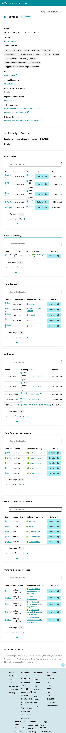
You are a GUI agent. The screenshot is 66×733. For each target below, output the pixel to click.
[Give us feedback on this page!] (63, 665)
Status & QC (26, 695)
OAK (48, 692)
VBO (35, 696)
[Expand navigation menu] (63, 3)
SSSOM (49, 689)
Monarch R (26, 692)
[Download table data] (17, 223)
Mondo (37, 676)
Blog (30, 728)
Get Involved (33, 725)
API (23, 685)
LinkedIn (32, 732)
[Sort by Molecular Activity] (43, 448)
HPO (35, 686)
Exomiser (50, 679)
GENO (36, 700)
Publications (13, 689)
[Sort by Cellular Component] (44, 517)
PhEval (49, 682)
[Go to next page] (24, 219)
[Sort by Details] (44, 172)
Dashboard (25, 679)
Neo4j (24, 689)
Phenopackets (52, 706)
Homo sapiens (10, 41)
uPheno (37, 683)
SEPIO (36, 703)
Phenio (36, 689)
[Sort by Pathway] (40, 251)
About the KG (26, 715)
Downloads (25, 682)
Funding (12, 693)
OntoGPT (50, 699)
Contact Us (13, 686)
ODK (48, 695)
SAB (10, 683)
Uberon (37, 679)
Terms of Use (26, 708)
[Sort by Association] (24, 172)
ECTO (36, 706)
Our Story (12, 676)
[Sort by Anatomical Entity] (42, 299)
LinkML (49, 685)
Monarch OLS (20, 728)
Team (11, 679)
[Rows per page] (21, 214)
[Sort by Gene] (10, 172)
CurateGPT (51, 702)
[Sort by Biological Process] (42, 585)
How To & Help (27, 699)
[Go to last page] (28, 219)
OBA (35, 693)
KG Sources (25, 718)
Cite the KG (26, 711)
